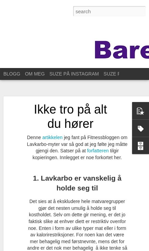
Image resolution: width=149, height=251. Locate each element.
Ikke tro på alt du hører (70, 110)
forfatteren (98, 144)
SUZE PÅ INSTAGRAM (74, 74)
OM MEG (35, 74)
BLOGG (11, 74)
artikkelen (53, 130)
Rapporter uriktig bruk (94, 247)
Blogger (68, 247)
